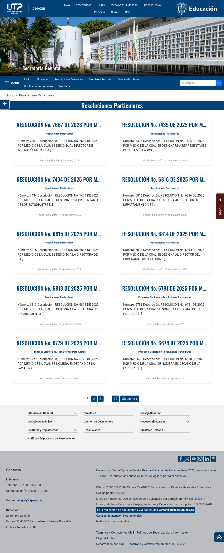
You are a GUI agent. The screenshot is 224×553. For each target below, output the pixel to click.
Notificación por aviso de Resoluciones (51, 438)
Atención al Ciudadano (124, 5)
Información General (40, 413)
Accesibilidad (83, 5)
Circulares (42, 79)
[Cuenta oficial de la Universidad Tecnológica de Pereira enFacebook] (181, 458)
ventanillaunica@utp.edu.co (176, 510)
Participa (99, 12)
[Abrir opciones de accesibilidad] (5, 105)
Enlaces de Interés (128, 79)
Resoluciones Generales (69, 79)
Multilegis (64, 86)
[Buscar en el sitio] (219, 83)
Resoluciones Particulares (36, 95)
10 (115, 399)
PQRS (101, 5)
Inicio (66, 5)
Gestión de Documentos (98, 421)
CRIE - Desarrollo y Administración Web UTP (147, 544)
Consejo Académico (40, 421)
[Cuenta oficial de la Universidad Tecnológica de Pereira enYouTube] (194, 458)
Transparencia (152, 5)
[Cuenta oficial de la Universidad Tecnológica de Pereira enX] (187, 458)
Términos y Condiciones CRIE (115, 532)
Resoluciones (92, 430)
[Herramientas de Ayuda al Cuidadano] (213, 458)
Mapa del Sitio (105, 538)
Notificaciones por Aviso (38, 86)
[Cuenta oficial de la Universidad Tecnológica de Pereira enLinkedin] (207, 458)
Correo (115, 12)
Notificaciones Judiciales (112, 521)
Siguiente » (129, 399)
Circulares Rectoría (100, 79)
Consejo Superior (150, 413)
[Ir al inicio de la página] (219, 537)
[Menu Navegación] (12, 83)
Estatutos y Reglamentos (43, 430)
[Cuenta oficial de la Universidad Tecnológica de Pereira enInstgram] (200, 458)
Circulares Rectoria (151, 430)
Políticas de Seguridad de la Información (162, 532)
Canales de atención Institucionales (119, 515)
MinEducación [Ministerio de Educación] (177, 476)
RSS (127, 12)
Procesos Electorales (150, 297)
